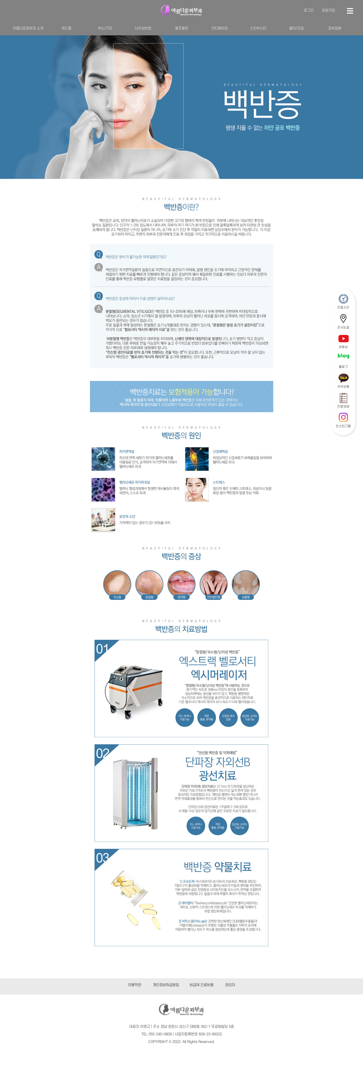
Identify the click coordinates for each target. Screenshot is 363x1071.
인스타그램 (343, 426)
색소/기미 (105, 28)
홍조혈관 (181, 28)
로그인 (309, 10)
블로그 (343, 367)
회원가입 (328, 10)
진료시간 (343, 307)
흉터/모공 (296, 28)
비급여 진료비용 (202, 985)
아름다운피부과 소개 (28, 28)
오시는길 (343, 327)
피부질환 (334, 28)
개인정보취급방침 (166, 985)
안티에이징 (219, 28)
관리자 (230, 985)
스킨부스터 (258, 28)
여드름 (66, 28)
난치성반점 (143, 28)
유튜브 (343, 347)
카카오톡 (343, 387)
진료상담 (343, 406)
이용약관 (134, 985)
